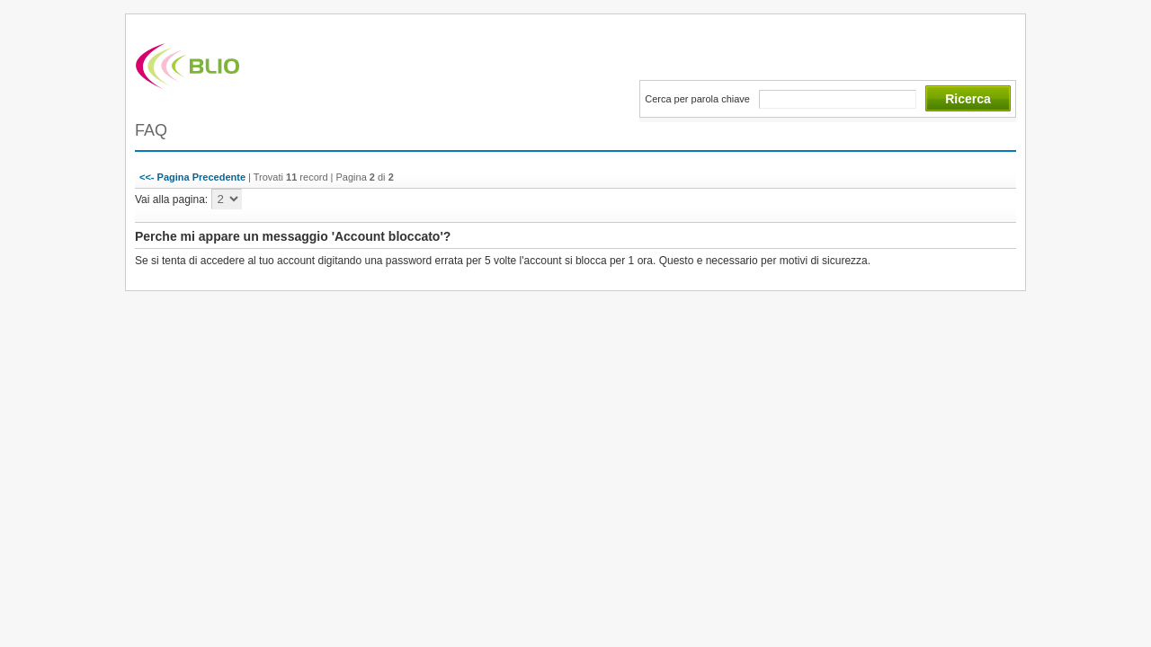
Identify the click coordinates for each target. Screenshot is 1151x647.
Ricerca (968, 99)
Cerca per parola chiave (697, 98)
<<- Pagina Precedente (192, 177)
